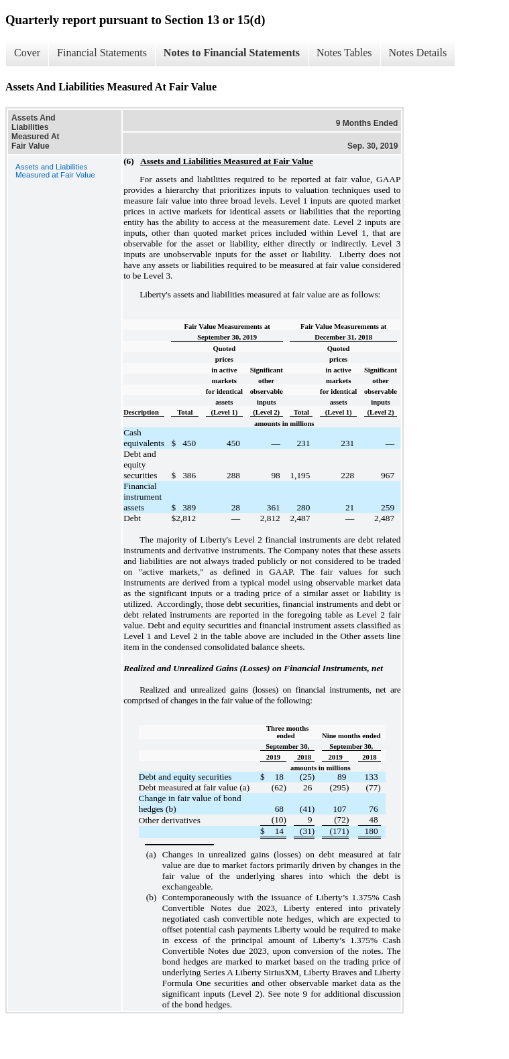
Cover (27, 52)
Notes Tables (344, 52)
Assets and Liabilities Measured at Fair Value (55, 171)
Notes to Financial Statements (232, 52)
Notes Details (418, 52)
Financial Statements (102, 52)
